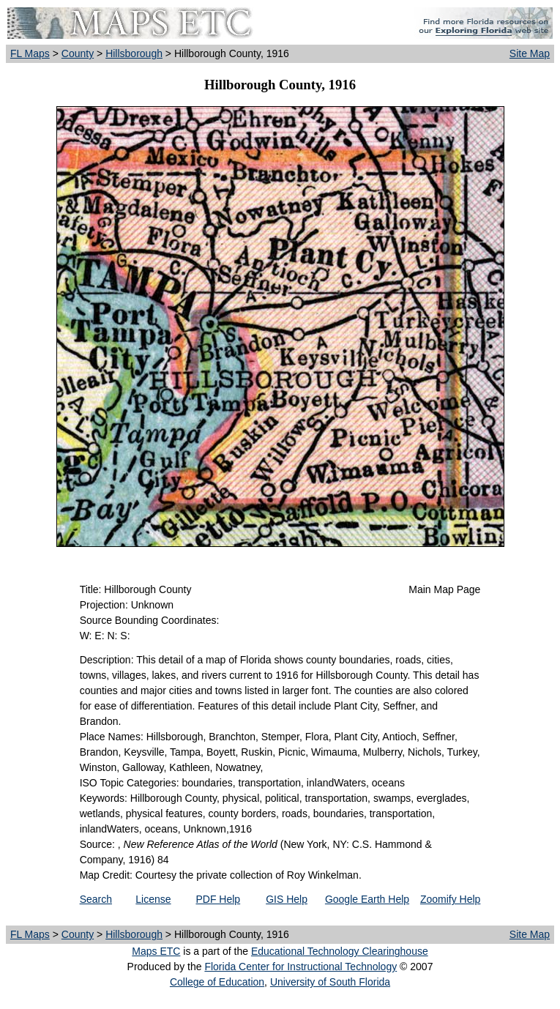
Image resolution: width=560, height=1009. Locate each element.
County (77, 53)
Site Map (529, 53)
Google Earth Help (367, 899)
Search (96, 899)
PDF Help (217, 899)
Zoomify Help (450, 899)
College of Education (217, 982)
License (153, 899)
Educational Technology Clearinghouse (339, 951)
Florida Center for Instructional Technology (300, 966)
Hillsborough (134, 53)
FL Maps (30, 53)
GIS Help (286, 899)
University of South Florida (330, 982)
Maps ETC (156, 951)
